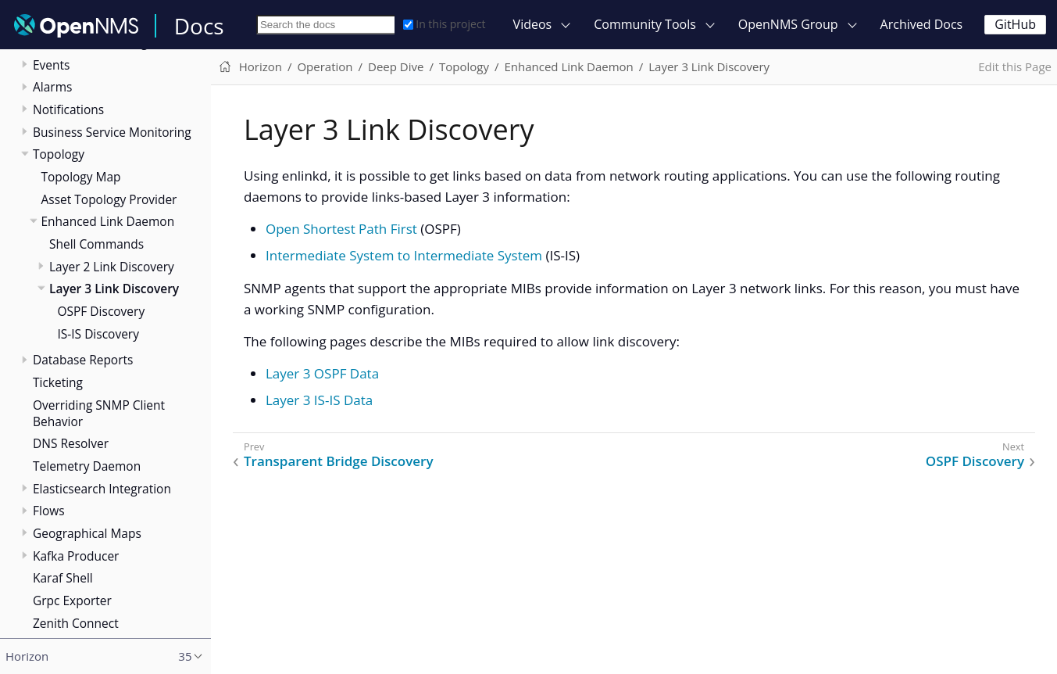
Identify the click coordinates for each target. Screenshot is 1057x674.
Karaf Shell (63, 577)
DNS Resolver (71, 443)
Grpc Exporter (72, 600)
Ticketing (58, 382)
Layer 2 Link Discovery (111, 266)
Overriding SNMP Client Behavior (99, 413)
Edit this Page (1015, 66)
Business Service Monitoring (112, 132)
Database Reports (83, 359)
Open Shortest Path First (341, 229)
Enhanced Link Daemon (108, 221)
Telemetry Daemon (87, 466)
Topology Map (81, 176)
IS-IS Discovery (98, 333)
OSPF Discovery (101, 311)
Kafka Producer (76, 556)
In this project (444, 23)
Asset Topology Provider (109, 199)
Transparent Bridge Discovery (339, 461)
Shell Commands (96, 244)
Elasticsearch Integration (102, 488)
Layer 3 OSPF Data (322, 373)
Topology (58, 154)
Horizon (260, 66)
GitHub (1015, 24)
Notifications (68, 109)
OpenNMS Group (788, 24)
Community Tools (645, 24)
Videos (532, 24)
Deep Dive (395, 66)
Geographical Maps (87, 533)
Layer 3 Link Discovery (114, 288)
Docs (199, 26)
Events (51, 64)
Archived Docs (921, 24)
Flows (49, 510)
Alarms (52, 86)
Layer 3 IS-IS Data (319, 400)
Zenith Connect (76, 623)
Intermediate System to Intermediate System (404, 255)
